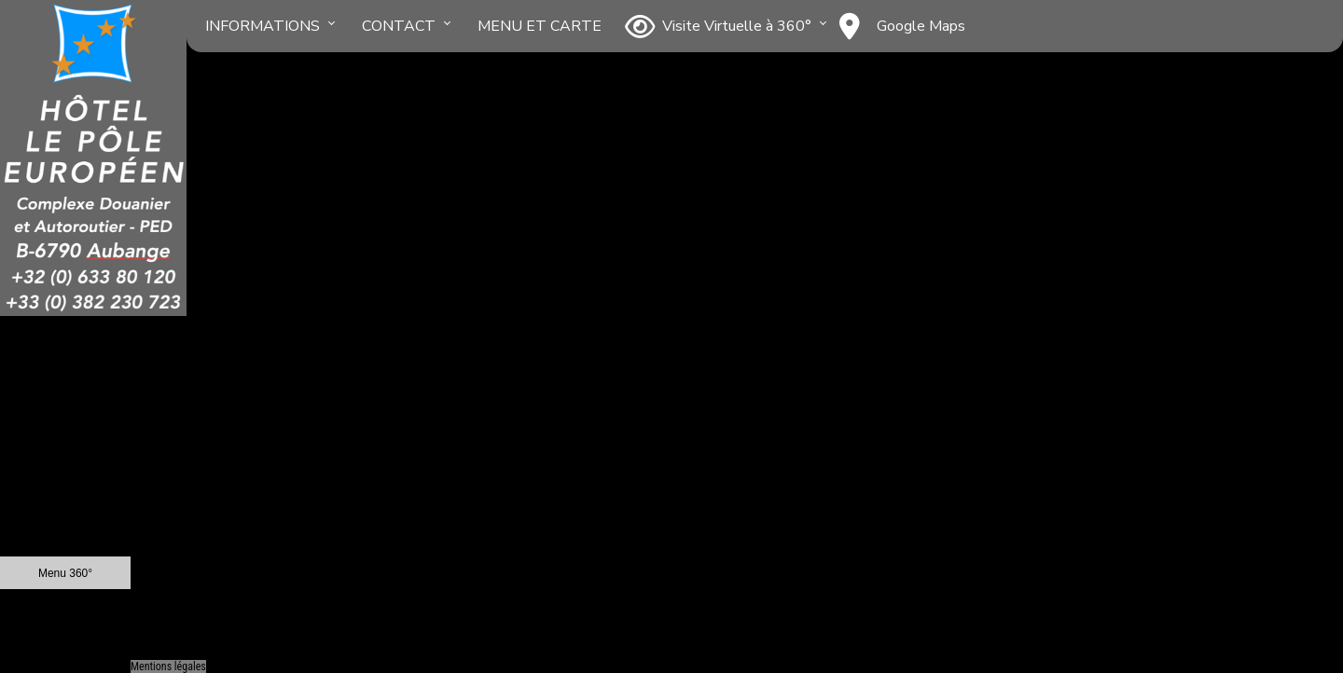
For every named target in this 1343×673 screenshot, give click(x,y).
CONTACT (399, 26)
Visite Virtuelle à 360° (718, 26)
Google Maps (902, 26)
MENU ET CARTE (540, 26)
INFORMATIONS (262, 26)
